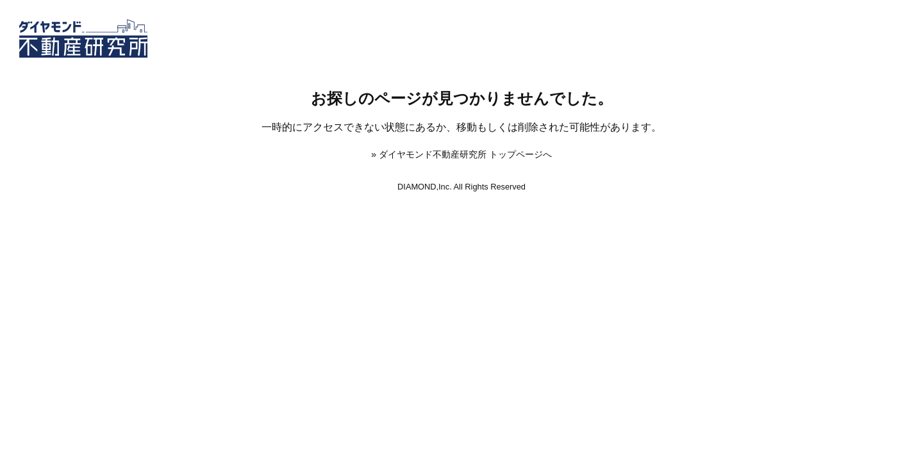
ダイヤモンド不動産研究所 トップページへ (465, 154)
